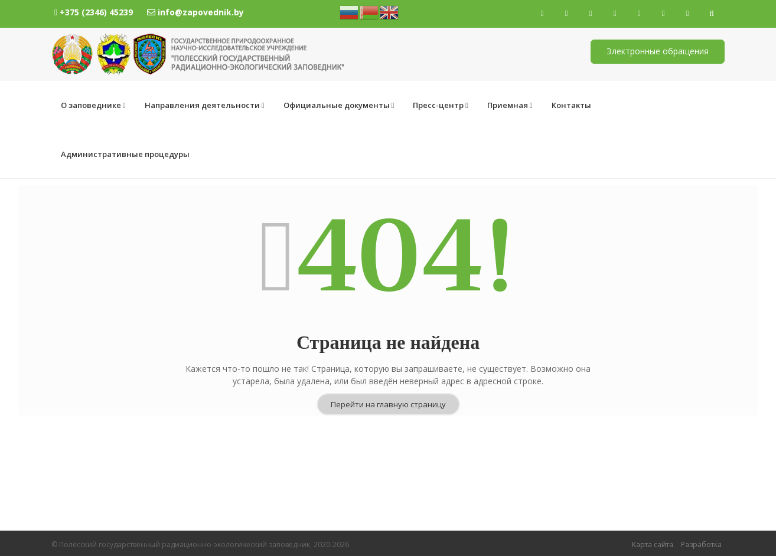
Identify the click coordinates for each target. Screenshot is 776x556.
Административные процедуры (674, 105)
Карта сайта (652, 544)
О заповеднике (93, 105)
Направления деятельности (205, 105)
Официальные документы (338, 105)
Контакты (571, 105)
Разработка (701, 544)
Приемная (510, 105)
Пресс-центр (440, 105)
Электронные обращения (658, 51)
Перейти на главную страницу (388, 355)
